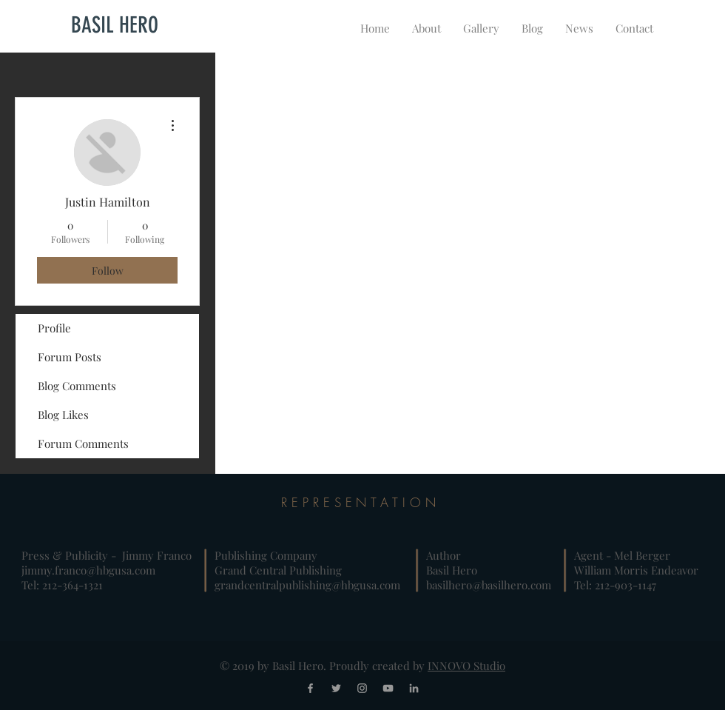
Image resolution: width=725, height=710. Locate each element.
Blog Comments (77, 385)
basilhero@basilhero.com (488, 584)
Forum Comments (83, 443)
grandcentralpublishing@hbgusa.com (307, 584)
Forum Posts (69, 356)
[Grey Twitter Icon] (336, 688)
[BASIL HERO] (114, 25)
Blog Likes (63, 414)
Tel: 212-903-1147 (615, 584)
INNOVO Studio (466, 665)
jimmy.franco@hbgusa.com (88, 570)
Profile (54, 328)
